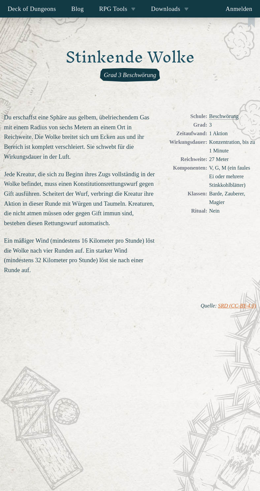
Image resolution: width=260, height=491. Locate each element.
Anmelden (239, 8)
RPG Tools (117, 8)
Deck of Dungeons (32, 8)
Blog (77, 8)
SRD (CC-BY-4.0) (237, 306)
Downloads (170, 8)
